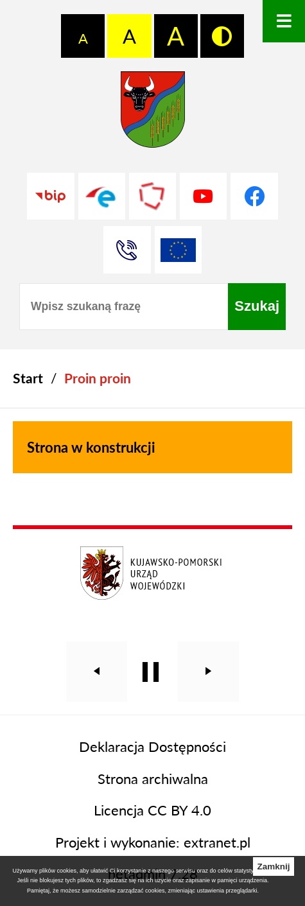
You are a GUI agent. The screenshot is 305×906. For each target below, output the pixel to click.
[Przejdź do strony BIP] (50, 196)
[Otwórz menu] (284, 21)
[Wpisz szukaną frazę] (123, 306)
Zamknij (273, 866)
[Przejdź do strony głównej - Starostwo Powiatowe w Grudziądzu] (153, 114)
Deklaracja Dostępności (152, 746)
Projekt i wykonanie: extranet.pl (152, 842)
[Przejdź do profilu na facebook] (254, 196)
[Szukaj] (257, 306)
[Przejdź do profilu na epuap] (101, 196)
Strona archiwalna (153, 778)
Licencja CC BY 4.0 (152, 810)
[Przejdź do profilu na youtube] (203, 196)
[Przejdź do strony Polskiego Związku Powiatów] (152, 196)
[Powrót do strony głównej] (28, 378)
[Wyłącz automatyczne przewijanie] (150, 672)
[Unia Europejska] (178, 249)
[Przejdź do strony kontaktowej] (126, 249)
